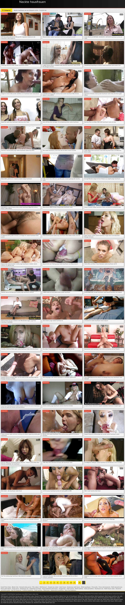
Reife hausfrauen (86, 587)
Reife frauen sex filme (26, 599)
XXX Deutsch (43, 587)
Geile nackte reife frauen (107, 601)
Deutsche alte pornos (25, 587)
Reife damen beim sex (48, 602)
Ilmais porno (15, 588)
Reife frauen (106, 599)
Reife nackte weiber (9, 598)
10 (71, 582)
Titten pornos (70, 588)
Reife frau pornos (8, 602)
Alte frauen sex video (27, 601)
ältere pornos (69, 598)
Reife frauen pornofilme (47, 598)
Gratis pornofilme (89, 588)
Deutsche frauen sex (19, 602)
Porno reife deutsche (104, 587)
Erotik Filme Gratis (6, 587)
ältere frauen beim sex (21, 598)
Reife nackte (96, 601)
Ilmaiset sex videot (53, 587)
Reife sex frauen (7, 601)
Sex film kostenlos (16, 590)
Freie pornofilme (54, 596)
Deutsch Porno (39, 596)
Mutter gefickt (17, 601)
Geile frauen (62, 587)
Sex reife (84, 599)
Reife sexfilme (79, 588)
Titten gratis (37, 601)
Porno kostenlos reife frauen (50, 588)
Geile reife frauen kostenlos (49, 601)
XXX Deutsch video (28, 596)
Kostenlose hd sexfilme (57, 590)
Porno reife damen (6, 588)
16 (79, 582)
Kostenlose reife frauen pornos (73, 599)
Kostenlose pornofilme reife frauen (42, 599)
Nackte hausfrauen (32, 2)
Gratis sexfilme (38, 590)
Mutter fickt (15, 587)
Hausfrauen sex (24, 588)
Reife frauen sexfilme (111, 596)
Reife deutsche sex (116, 587)
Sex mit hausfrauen (71, 596)
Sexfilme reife (38, 602)
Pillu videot (35, 587)
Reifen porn (113, 598)
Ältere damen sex (78, 601)
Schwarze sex (29, 602)
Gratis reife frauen (79, 598)
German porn (19, 596)
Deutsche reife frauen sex (95, 599)
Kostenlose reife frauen (73, 587)
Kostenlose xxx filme (35, 588)
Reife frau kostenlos (70, 590)
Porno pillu (95, 587)
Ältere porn (46, 590)
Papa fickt (46, 596)
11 (74, 582)
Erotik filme (12, 596)
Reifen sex (81, 596)
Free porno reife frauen (90, 598)
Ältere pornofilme (89, 596)
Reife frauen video (109, 588)
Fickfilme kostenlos (27, 590)
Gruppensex (62, 588)
